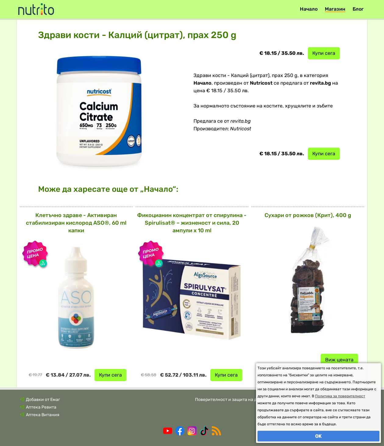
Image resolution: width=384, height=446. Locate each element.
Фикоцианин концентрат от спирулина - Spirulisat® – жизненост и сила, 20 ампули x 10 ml (192, 223)
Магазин (335, 9)
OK (318, 436)
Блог (358, 9)
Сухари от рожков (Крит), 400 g (308, 215)
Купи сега (323, 53)
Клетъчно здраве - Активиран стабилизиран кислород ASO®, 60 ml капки (76, 223)
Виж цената (339, 360)
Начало (309, 9)
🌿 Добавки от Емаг (40, 399)
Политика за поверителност (340, 396)
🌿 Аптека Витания (39, 414)
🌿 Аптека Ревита (38, 407)
